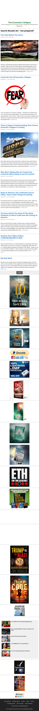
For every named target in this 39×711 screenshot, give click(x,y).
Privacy (32, 701)
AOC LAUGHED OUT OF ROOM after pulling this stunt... (21, 621)
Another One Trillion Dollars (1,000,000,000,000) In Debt (12, 237)
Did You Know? (20, 703)
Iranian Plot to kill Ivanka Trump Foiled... (19, 636)
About (27, 701)
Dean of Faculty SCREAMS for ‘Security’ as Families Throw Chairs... (22, 629)
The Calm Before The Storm (12, 35)
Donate (23, 701)
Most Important (28, 703)
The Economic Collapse (19, 22)
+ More (19, 272)
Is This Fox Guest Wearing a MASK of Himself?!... (20, 651)
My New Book (6, 258)
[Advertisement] (19, 10)
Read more (30, 71)
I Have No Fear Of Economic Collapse (16, 77)
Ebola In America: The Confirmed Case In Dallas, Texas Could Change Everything (17, 193)
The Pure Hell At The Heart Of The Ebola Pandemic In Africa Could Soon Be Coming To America (19, 215)
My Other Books (16, 701)
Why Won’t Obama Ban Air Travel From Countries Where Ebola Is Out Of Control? (18, 173)
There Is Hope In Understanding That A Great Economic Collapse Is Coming (19, 126)
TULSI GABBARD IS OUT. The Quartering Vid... (20, 643)
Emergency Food (11, 703)
